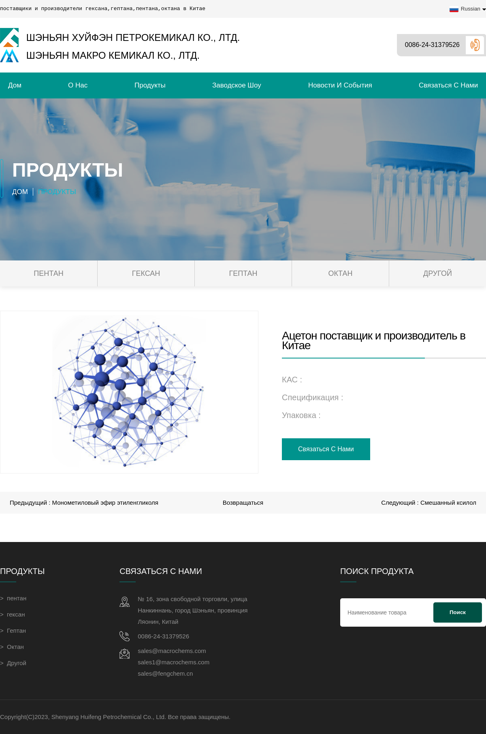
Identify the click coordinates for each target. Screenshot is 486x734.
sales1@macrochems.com (173, 662)
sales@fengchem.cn (165, 673)
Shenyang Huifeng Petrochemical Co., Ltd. (108, 716)
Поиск (458, 612)
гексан (146, 273)
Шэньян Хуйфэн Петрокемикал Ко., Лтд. (120, 37)
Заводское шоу (236, 85)
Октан (340, 273)
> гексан (12, 614)
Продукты (150, 85)
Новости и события (340, 85)
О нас (77, 85)
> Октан (12, 646)
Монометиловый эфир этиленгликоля (105, 502)
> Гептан (13, 630)
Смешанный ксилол (448, 502)
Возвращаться (243, 502)
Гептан (243, 273)
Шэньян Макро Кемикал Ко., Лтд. (100, 55)
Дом (14, 85)
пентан (48, 273)
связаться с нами (448, 85)
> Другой (13, 662)
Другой (437, 273)
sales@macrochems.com (172, 650)
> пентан (13, 598)
